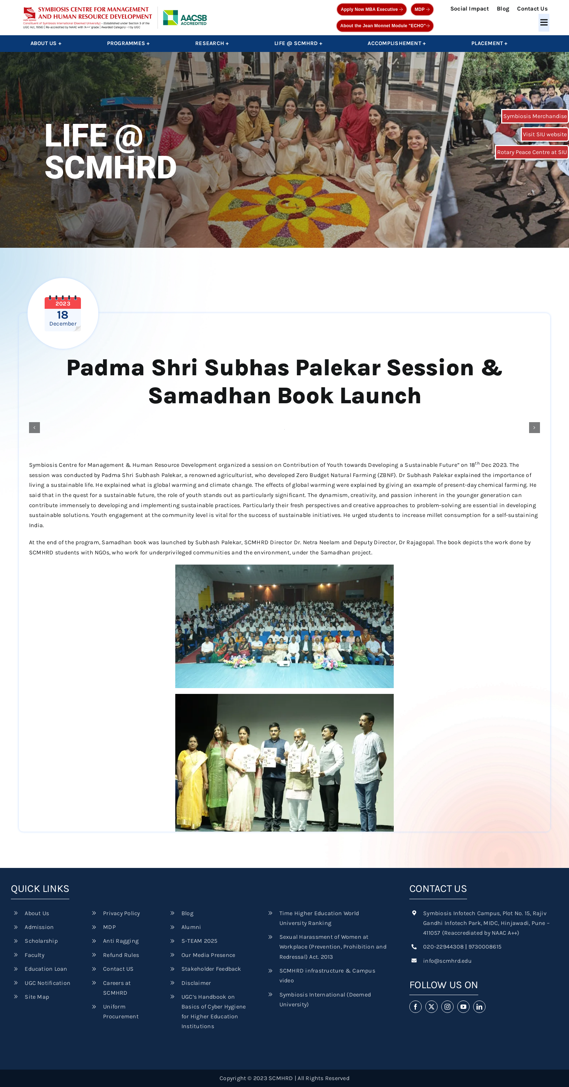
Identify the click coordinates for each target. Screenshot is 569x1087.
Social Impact (469, 8)
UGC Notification (47, 982)
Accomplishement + (397, 43)
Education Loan (46, 968)
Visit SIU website (545, 134)
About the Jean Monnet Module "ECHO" (385, 25)
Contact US (118, 968)
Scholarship (41, 940)
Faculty (34, 954)
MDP (422, 9)
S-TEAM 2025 (199, 940)
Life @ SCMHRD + (298, 43)
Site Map (37, 996)
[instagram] (447, 1007)
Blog (503, 8)
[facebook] (415, 1007)
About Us (37, 913)
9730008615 (485, 946)
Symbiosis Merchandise (535, 116)
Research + (212, 43)
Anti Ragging (121, 940)
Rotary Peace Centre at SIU (532, 152)
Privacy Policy (121, 913)
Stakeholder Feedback (211, 968)
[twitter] (431, 1007)
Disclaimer (196, 982)
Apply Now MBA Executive (372, 9)
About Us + (45, 43)
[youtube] (463, 1007)
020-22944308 (443, 946)
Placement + (489, 43)
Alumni (191, 927)
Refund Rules (121, 954)
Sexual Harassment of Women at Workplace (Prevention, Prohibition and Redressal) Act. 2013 (332, 946)
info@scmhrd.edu (447, 960)
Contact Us (532, 8)
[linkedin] (479, 1007)
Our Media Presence (208, 954)
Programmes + (128, 43)
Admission (39, 927)
